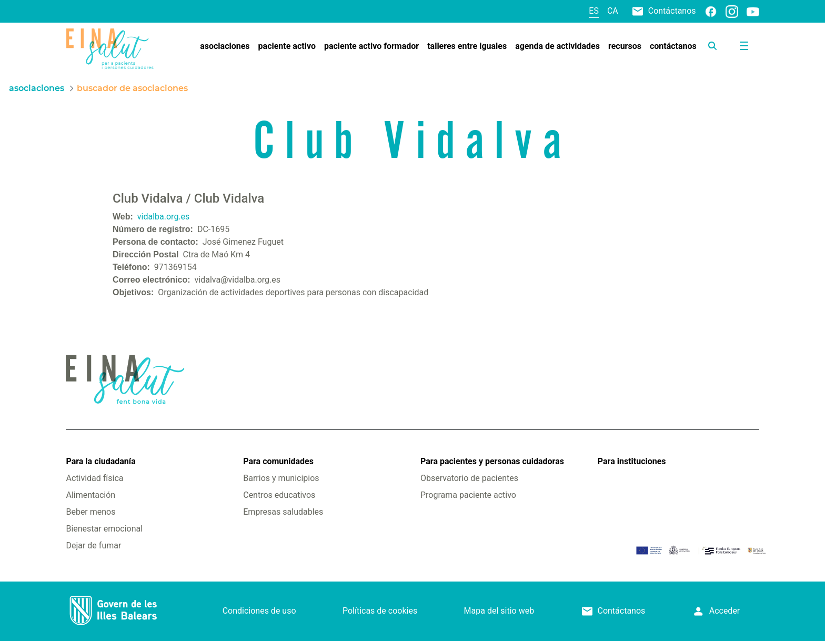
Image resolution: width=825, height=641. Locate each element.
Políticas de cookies (380, 611)
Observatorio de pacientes (469, 478)
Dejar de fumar (93, 545)
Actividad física (94, 478)
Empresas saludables (283, 512)
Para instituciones (632, 461)
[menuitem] (225, 46)
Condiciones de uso (259, 611)
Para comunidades (278, 461)
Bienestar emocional (104, 529)
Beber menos (90, 512)
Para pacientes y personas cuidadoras (492, 461)
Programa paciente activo (468, 495)
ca (612, 11)
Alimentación (90, 495)
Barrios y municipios (281, 478)
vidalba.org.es (163, 217)
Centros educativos (279, 495)
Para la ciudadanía (100, 461)
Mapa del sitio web (499, 611)
